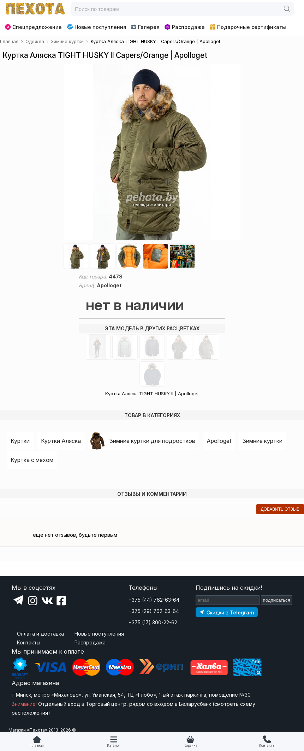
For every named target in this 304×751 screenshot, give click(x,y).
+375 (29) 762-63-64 (154, 611)
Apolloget (219, 440)
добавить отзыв (280, 509)
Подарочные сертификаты (248, 27)
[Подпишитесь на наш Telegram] (227, 612)
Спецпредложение (33, 27)
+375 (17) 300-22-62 (153, 622)
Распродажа (185, 27)
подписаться (277, 600)
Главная (37, 745)
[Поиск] (287, 9)
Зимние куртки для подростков (152, 440)
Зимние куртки (262, 440)
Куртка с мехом (32, 459)
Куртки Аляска (61, 440)
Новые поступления (96, 27)
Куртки (20, 440)
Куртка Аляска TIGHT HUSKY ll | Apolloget (152, 393)
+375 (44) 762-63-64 (154, 600)
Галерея (145, 27)
